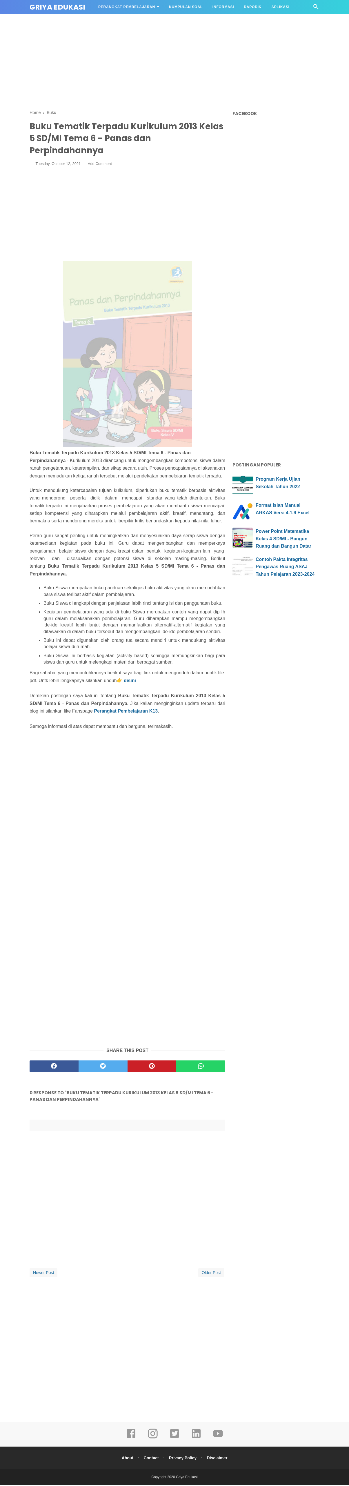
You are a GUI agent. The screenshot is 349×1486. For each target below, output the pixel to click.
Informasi (223, 7)
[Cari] (315, 8)
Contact (150, 1459)
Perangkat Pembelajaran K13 (126, 712)
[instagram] (153, 1439)
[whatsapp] (200, 1067)
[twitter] (103, 1067)
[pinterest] (152, 1067)
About (126, 1459)
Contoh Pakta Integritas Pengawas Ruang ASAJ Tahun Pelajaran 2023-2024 (285, 567)
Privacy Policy (183, 1459)
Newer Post (43, 1273)
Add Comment (100, 165)
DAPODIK (252, 7)
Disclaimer (218, 1459)
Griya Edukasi (57, 7)
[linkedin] (196, 1439)
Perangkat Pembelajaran (126, 7)
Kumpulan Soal (186, 7)
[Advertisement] (174, 60)
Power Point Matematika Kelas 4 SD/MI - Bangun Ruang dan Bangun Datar (283, 538)
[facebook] (54, 1067)
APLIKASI (280, 7)
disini (130, 681)
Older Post (211, 1273)
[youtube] (218, 1439)
